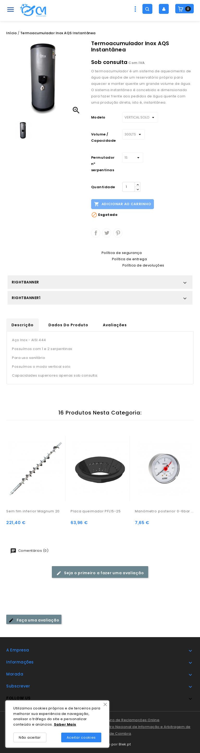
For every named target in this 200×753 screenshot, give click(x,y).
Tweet (106, 233)
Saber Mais (65, 724)
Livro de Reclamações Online (133, 720)
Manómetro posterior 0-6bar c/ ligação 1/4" (164, 511)
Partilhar (95, 233)
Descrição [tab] (22, 325)
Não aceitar (30, 737)
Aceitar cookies (81, 737)
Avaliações (115, 325)
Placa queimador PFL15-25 (96, 511)
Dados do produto (68, 325)
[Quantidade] (128, 187)
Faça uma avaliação (34, 620)
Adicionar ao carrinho (122, 204)
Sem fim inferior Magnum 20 (33, 511)
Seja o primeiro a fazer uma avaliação (100, 573)
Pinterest (118, 233)
